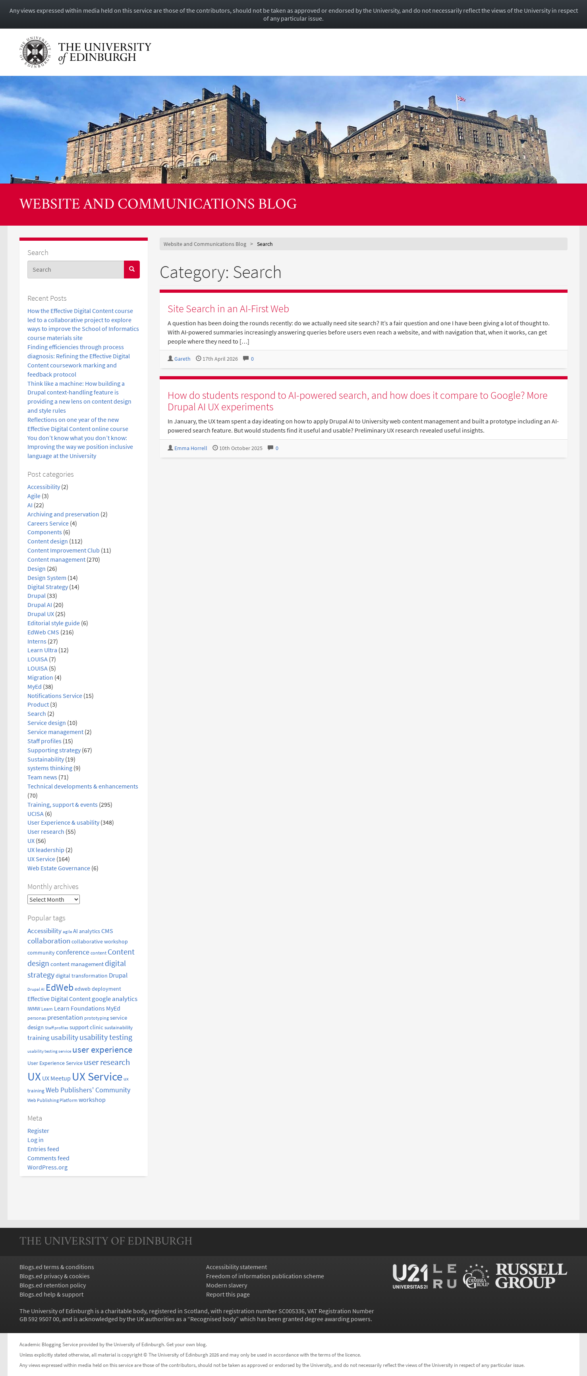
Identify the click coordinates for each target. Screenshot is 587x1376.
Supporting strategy (54, 750)
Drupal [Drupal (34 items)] (118, 975)
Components (44, 532)
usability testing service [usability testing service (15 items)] (49, 1051)
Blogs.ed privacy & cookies (54, 1276)
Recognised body (213, 1319)
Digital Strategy (47, 587)
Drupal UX (40, 614)
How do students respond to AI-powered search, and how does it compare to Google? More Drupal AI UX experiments (358, 400)
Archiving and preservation (63, 514)
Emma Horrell (190, 448)
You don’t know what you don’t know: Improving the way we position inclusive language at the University (80, 447)
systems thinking (49, 768)
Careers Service (48, 523)
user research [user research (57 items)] (107, 1062)
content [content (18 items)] (98, 953)
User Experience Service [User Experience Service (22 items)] (55, 1063)
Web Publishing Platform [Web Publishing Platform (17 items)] (52, 1100)
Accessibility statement (236, 1267)
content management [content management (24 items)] (77, 964)
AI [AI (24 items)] (75, 931)
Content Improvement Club (63, 550)
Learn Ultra (42, 650)
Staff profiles (44, 741)
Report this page (228, 1294)
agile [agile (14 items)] (67, 931)
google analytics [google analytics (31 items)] (114, 999)
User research (45, 831)
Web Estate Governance (58, 868)
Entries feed (43, 1149)
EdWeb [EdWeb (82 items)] (59, 987)
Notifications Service (54, 696)
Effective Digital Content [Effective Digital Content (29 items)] (59, 999)
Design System (46, 578)
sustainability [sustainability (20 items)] (118, 1027)
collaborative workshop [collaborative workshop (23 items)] (99, 941)
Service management (55, 732)
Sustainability (45, 759)
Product (38, 704)
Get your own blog (186, 1344)
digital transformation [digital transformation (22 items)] (82, 975)
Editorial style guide (53, 623)
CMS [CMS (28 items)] (107, 931)
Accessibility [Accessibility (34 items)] (44, 930)
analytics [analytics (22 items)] (89, 931)
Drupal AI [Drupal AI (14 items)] (35, 989)
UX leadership (45, 850)
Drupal (36, 595)
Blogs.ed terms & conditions (56, 1267)
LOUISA (37, 659)
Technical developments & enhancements (82, 786)
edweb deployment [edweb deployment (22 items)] (98, 988)
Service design (46, 723)
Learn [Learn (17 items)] (47, 1009)
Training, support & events (62, 804)
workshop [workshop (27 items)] (92, 1100)
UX (31, 841)
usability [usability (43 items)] (64, 1037)
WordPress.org (47, 1167)
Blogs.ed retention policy (52, 1285)
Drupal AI (39, 605)
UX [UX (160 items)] (34, 1076)
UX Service (41, 859)
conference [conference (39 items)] (72, 952)
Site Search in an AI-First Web (228, 308)
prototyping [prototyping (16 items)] (96, 1018)
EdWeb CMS (43, 632)
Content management (56, 559)
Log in (35, 1140)
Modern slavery (226, 1285)
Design (36, 568)
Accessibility (43, 487)
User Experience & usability (63, 822)
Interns (36, 641)
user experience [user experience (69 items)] (102, 1049)
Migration (40, 677)
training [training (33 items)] (38, 1037)
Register (38, 1130)
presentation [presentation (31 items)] (65, 1017)
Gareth (182, 359)
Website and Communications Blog (158, 205)
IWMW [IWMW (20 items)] (33, 1008)
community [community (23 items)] (41, 952)
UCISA (35, 813)
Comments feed (48, 1158)
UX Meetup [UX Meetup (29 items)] (56, 1078)
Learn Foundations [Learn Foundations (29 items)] (79, 1008)
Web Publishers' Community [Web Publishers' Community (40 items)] (88, 1089)
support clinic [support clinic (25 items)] (86, 1027)
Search (36, 713)
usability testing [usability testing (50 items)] (105, 1037)
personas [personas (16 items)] (36, 1018)
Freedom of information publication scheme (265, 1276)
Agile (34, 496)
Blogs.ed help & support (51, 1294)
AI (30, 505)
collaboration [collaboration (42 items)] (48, 940)
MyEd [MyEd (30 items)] (113, 1008)
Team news (42, 777)
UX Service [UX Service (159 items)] (97, 1076)
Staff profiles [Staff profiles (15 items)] (56, 1027)
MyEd (34, 686)
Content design (47, 541)
